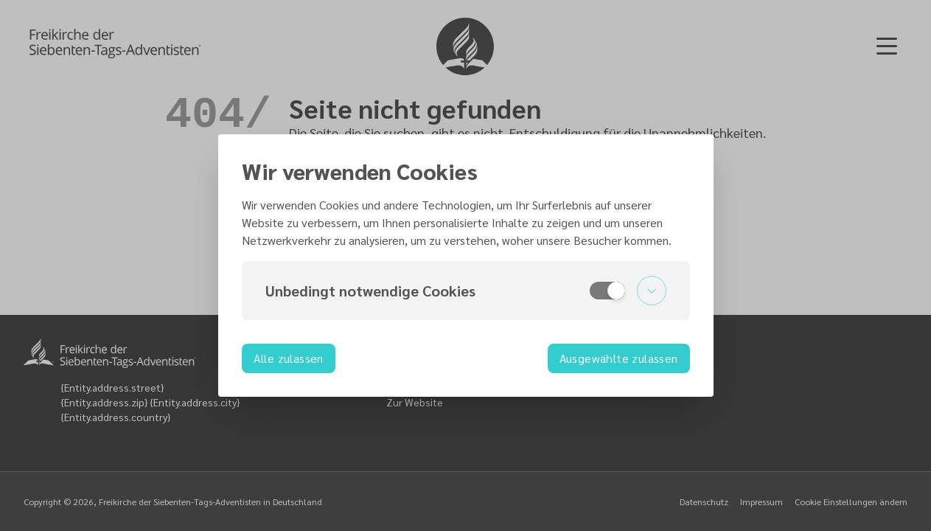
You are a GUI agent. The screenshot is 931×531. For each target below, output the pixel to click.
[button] (466, 290)
